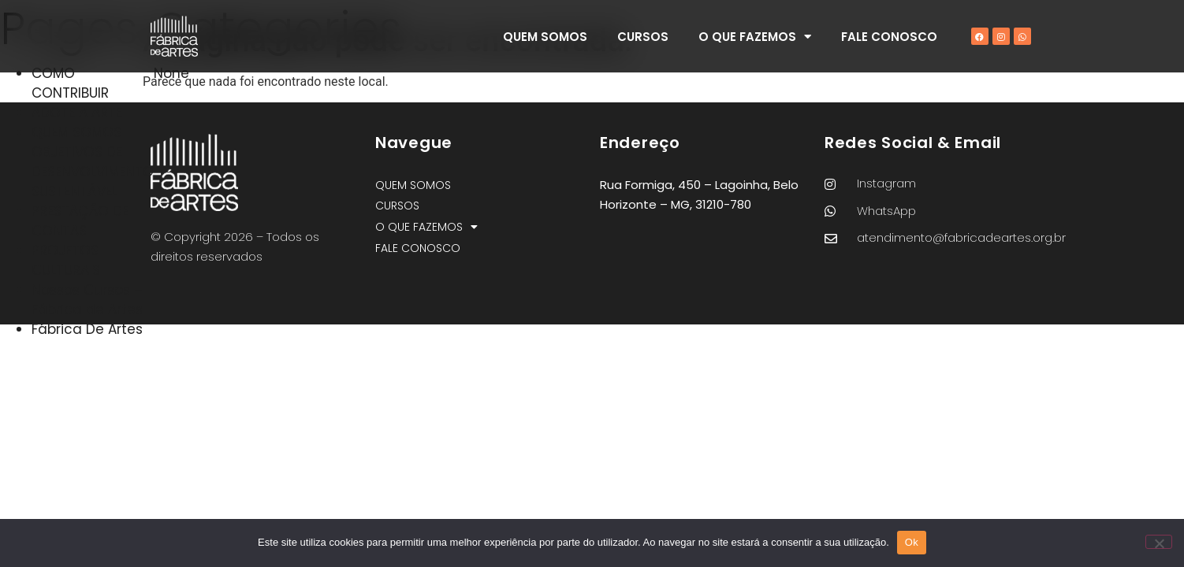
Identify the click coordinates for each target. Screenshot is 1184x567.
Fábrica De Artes (87, 329)
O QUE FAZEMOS (754, 36)
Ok (911, 542)
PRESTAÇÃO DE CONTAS (80, 221)
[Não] (1158, 542)
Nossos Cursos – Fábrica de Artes (87, 299)
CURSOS (642, 36)
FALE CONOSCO (889, 36)
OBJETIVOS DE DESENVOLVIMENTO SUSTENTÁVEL (93, 172)
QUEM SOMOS (545, 36)
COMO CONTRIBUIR (70, 83)
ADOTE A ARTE (77, 112)
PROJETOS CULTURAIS (66, 260)
